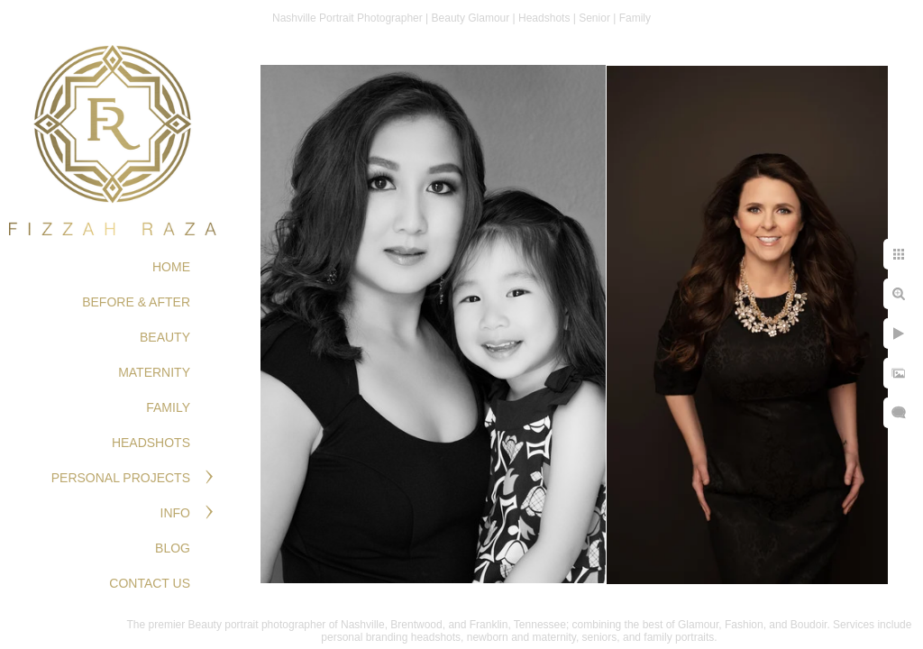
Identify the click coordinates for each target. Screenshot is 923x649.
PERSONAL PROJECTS (120, 478)
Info (175, 513)
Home (171, 267)
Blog (172, 548)
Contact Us (149, 583)
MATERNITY (154, 372)
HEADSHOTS (151, 442)
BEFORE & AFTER (136, 302)
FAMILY (168, 407)
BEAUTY (165, 337)
